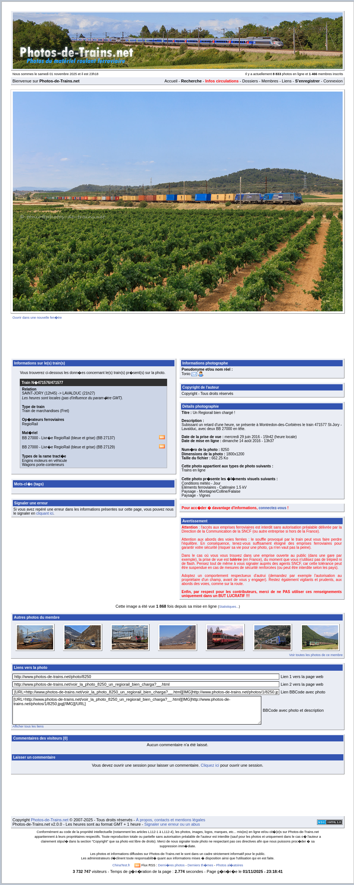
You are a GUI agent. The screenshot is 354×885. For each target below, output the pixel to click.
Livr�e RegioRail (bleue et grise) (68, 438)
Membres (269, 81)
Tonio (186, 374)
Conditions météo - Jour (201, 483)
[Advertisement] (177, 337)
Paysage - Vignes (196, 495)
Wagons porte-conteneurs (43, 465)
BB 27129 (105, 447)
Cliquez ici (210, 765)
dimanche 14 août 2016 (241, 441)
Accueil (171, 81)
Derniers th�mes (200, 865)
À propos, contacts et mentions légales (170, 820)
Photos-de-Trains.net (49, 820)
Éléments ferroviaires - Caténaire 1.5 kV (214, 487)
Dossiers (250, 81)
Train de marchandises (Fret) (45, 411)
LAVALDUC (72, 393)
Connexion (333, 81)
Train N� (42, 383)
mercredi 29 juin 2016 (242, 437)
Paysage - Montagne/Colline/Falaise (211, 491)
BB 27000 (30, 438)
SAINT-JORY (33, 393)
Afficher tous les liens (28, 726)
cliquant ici (45, 513)
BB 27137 (105, 438)
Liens (286, 81)
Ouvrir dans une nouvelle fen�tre (37, 317)
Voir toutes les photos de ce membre (316, 655)
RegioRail (30, 424)
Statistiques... (229, 606)
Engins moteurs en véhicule (44, 461)
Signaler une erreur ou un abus (172, 824)
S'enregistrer (307, 81)
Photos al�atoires (229, 865)
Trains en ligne (194, 470)
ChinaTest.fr (121, 865)
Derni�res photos (171, 865)
